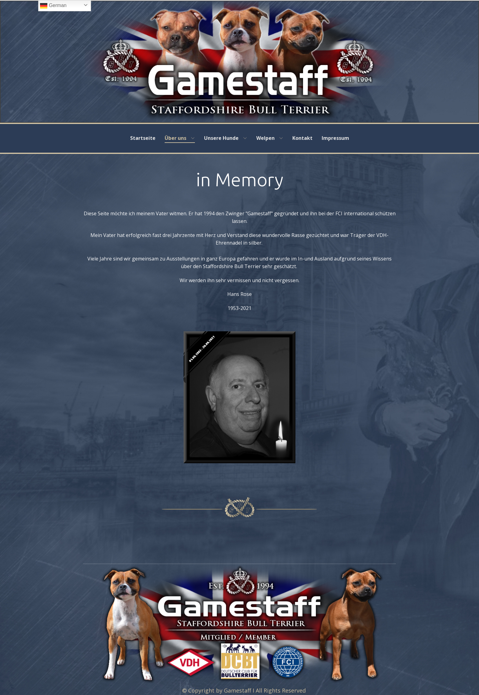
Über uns (175, 138)
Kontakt (302, 138)
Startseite (142, 138)
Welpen (265, 138)
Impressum (335, 138)
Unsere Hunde (221, 138)
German (53, 5)
